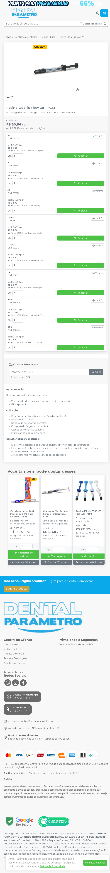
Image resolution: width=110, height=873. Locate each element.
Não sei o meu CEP (20, 377)
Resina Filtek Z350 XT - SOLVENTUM (88, 512)
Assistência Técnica (14, 663)
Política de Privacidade (52, 866)
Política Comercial (14, 653)
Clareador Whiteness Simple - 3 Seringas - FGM (55, 514)
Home (7, 37)
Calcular (96, 372)
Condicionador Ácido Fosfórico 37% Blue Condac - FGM (22, 514)
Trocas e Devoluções (15, 658)
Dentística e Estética (25, 37)
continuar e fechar (95, 862)
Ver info (97, 136)
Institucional (11, 644)
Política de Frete (13, 649)
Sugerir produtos (16, 588)
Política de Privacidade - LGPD (76, 644)
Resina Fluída (48, 37)
